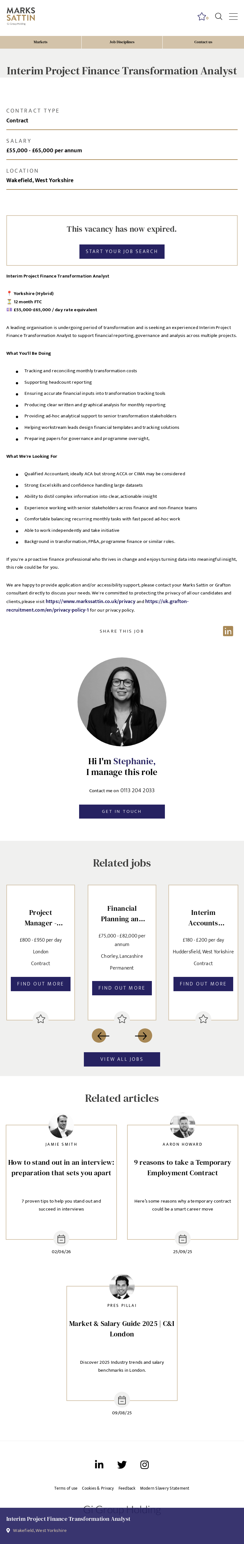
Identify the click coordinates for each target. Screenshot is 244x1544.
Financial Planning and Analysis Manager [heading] (122, 914)
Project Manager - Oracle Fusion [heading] (41, 919)
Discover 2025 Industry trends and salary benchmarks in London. (122, 1366)
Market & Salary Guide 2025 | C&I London (122, 1329)
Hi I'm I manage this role (121, 766)
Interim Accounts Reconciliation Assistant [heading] (203, 919)
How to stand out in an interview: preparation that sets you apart (61, 1167)
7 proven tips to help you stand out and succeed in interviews (61, 1205)
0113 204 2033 (137, 790)
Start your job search (122, 251)
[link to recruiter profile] (61, 1127)
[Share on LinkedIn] (122, 631)
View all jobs (122, 1059)
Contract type (33, 111)
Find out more (40, 984)
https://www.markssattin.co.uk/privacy (91, 601)
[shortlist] (41, 1019)
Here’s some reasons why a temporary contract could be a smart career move (182, 1205)
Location (22, 171)
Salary (19, 141)
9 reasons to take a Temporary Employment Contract (183, 1167)
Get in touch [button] (122, 811)
